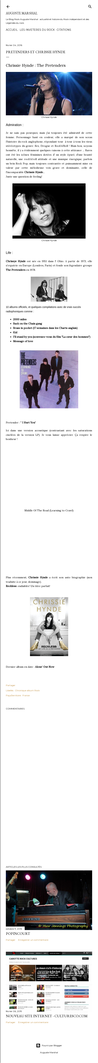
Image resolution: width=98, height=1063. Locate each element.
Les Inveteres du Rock (37, 29)
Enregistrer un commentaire (33, 939)
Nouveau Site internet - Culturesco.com (47, 1016)
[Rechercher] (90, 5)
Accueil (12, 29)
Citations (64, 29)
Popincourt (18, 933)
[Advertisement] (49, 830)
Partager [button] (10, 685)
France (26, 695)
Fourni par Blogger (49, 1045)
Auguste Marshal (21, 13)
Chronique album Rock (27, 690)
